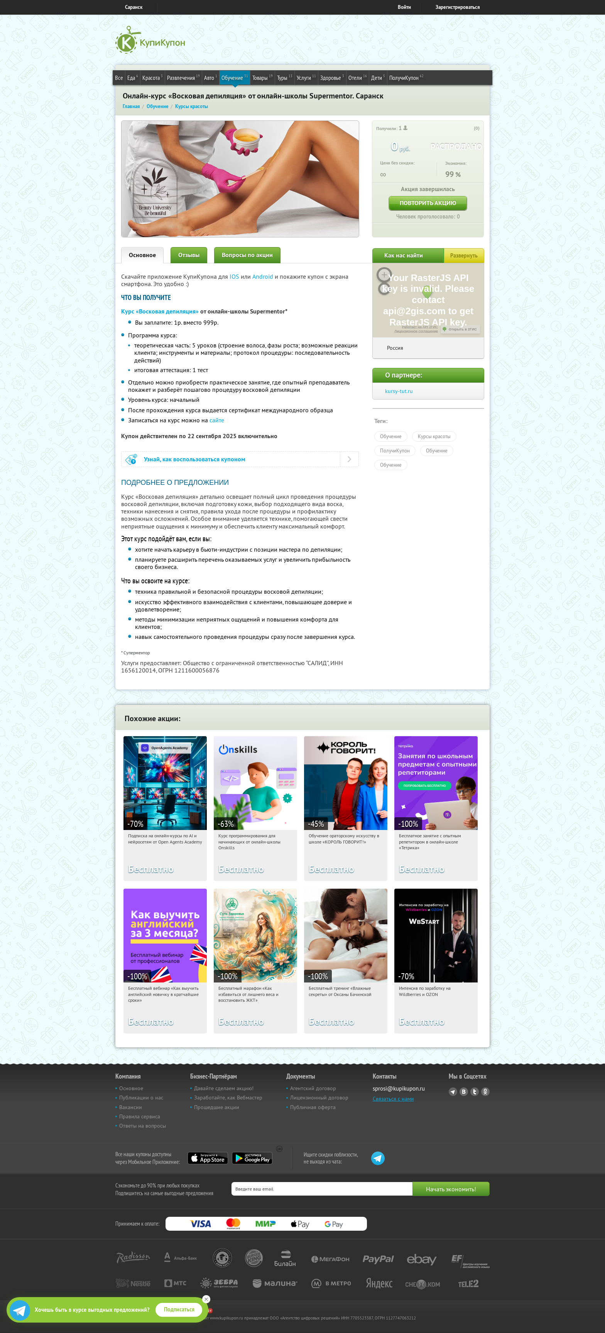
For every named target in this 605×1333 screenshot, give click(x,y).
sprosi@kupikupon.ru (399, 1088)
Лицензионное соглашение (416, 331)
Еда (132, 77)
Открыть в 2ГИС (463, 329)
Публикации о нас (141, 1097)
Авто (210, 77)
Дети (378, 77)
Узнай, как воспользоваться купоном (194, 459)
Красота (152, 77)
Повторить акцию (428, 203)
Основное (142, 255)
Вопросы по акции (247, 255)
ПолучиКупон (406, 77)
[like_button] (469, 128)
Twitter (474, 1091)
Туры (284, 77)
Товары (262, 77)
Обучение (234, 77)
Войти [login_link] (404, 7)
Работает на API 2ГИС (420, 327)
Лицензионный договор (319, 1097)
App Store (208, 1158)
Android (263, 276)
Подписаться (179, 1309)
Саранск (133, 7)
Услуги (306, 77)
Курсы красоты (434, 436)
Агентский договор (313, 1088)
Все (119, 77)
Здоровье (332, 77)
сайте (217, 420)
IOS (235, 276)
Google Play (252, 1158)
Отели (357, 77)
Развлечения (183, 77)
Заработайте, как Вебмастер (228, 1097)
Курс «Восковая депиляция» (160, 311)
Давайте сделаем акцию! (223, 1088)
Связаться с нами (393, 1098)
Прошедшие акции (216, 1107)
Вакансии (130, 1107)
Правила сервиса (139, 1116)
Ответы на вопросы (142, 1125)
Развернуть (464, 255)
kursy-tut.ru (399, 391)
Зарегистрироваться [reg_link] (458, 7)
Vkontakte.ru (464, 1091)
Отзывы (188, 255)
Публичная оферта (313, 1107)
